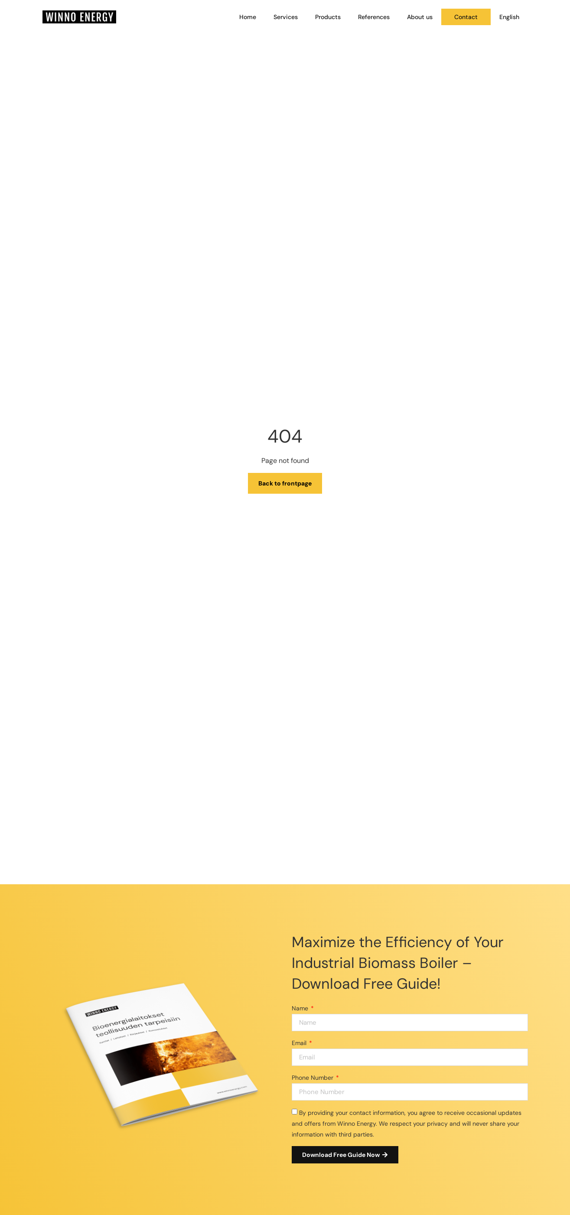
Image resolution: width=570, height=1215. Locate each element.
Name (301, 1008)
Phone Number (313, 1077)
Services (286, 17)
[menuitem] (509, 17)
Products (328, 17)
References (374, 17)
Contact (466, 17)
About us (420, 17)
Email (300, 1043)
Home (247, 17)
